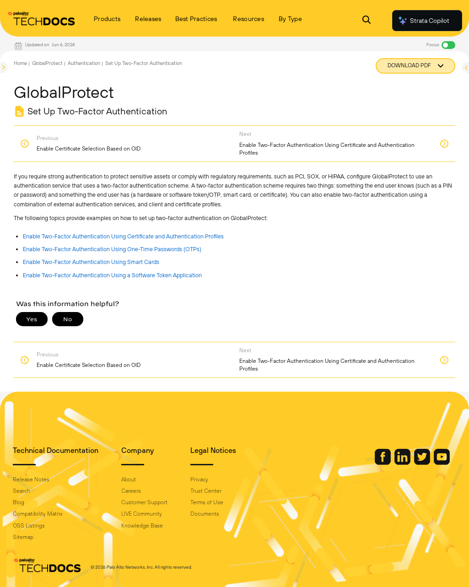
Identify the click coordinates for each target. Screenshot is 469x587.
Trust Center (205, 491)
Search (21, 491)
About (128, 479)
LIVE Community (141, 514)
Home (20, 63)
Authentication (84, 63)
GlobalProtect (47, 63)
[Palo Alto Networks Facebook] (383, 462)
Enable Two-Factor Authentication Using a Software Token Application (112, 275)
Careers (131, 491)
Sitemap (23, 537)
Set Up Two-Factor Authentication (143, 63)
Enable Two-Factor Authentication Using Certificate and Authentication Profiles (123, 236)
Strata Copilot (423, 20)
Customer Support (144, 502)
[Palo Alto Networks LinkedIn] (403, 462)
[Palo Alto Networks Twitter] (422, 462)
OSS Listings (29, 525)
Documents (204, 514)
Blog (18, 502)
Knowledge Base (142, 525)
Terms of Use (206, 502)
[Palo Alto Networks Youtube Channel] (442, 462)
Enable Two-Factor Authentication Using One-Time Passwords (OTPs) (112, 249)
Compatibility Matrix (37, 514)
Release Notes (31, 479)
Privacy (199, 479)
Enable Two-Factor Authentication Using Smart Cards (91, 261)
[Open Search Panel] (366, 21)
